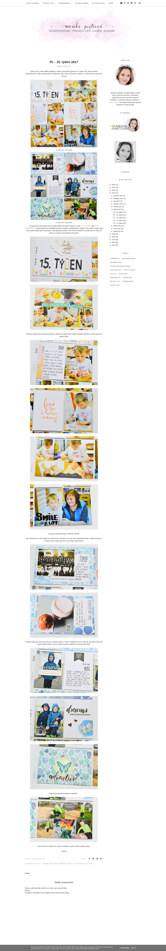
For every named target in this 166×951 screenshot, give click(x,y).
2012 (113, 245)
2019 (113, 187)
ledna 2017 (117, 231)
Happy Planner (129, 270)
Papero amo (127, 277)
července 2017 (118, 204)
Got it (133, 948)
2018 (113, 190)
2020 (113, 185)
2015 (113, 237)
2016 (113, 234)
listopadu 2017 (118, 198)
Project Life (71, 864)
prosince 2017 (118, 196)
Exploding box (115, 270)
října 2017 (116, 201)
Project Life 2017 (84, 864)
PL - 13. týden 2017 (119, 220)
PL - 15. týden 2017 (119, 215)
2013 (113, 242)
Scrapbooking (127, 281)
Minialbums (123, 273)
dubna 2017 (117, 209)
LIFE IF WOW (85, 226)
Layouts (113, 273)
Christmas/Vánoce (129, 258)
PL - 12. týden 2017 (119, 223)
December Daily (116, 262)
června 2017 (117, 206)
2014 (113, 239)
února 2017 (117, 228)
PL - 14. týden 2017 (119, 218)
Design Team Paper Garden (53, 864)
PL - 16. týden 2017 (119, 212)
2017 (113, 193)
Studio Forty (115, 285)
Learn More (124, 948)
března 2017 (117, 226)
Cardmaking (114, 258)
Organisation (115, 277)
